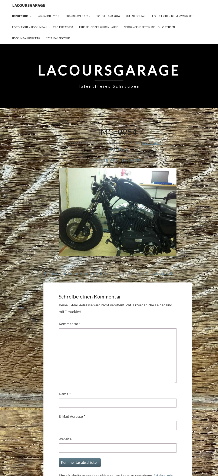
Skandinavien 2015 (78, 16)
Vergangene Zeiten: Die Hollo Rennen (149, 27)
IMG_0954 (118, 149)
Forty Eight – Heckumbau (29, 27)
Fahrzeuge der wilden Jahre (98, 27)
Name (65, 394)
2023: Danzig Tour (58, 38)
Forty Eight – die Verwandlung (173, 16)
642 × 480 (151, 142)
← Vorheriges (102, 160)
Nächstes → (135, 160)
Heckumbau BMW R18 (26, 38)
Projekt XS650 (63, 27)
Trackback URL (160, 273)
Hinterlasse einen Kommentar (73, 273)
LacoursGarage (28, 5)
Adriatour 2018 (48, 16)
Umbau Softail (136, 16)
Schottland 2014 (108, 16)
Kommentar (70, 323)
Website (65, 439)
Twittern (66, 266)
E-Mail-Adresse (72, 416)
